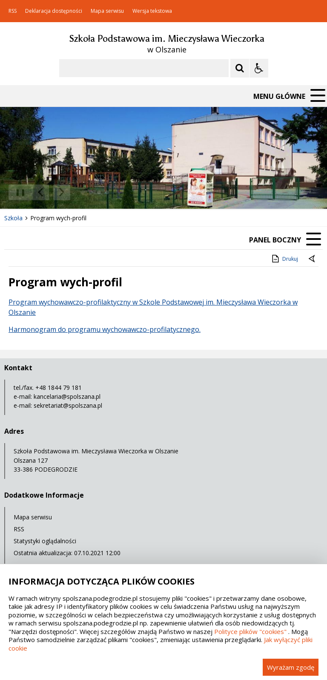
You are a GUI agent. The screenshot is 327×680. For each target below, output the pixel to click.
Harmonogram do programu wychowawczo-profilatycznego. (105, 329)
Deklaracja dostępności (53, 11)
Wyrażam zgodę (290, 667)
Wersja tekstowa (152, 11)
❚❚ (17, 192)
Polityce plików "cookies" (250, 631)
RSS (13, 11)
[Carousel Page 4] (107, 192)
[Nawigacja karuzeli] (51, 192)
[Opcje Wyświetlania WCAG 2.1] (259, 68)
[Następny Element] (61, 192)
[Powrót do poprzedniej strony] (312, 259)
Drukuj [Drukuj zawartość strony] (284, 258)
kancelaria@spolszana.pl (67, 396)
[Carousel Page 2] (91, 192)
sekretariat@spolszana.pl (68, 405)
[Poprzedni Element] (40, 192)
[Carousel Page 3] (99, 192)
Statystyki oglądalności (45, 541)
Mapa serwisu (107, 11)
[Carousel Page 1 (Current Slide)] (83, 192)
